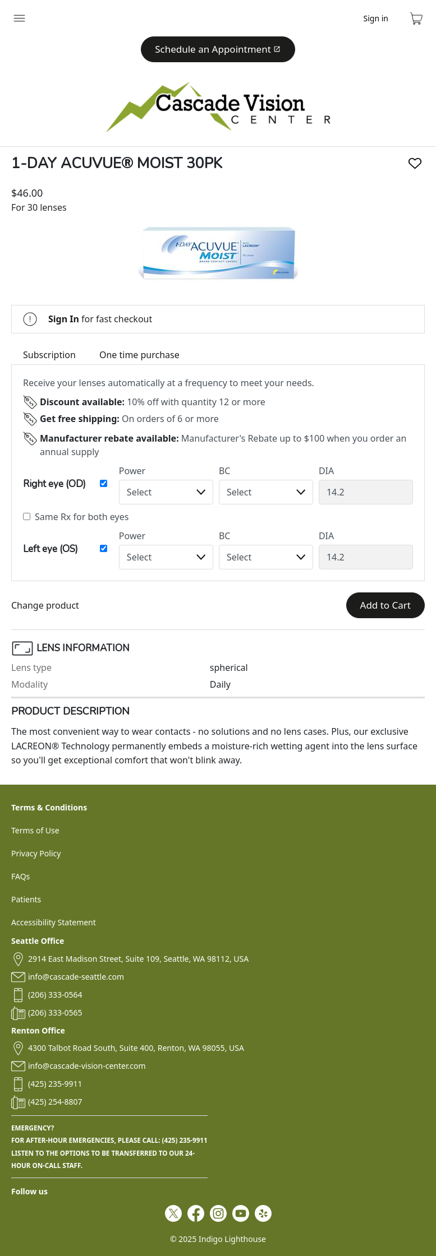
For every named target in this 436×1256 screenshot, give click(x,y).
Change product (45, 605)
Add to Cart (385, 605)
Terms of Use (35, 830)
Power (132, 471)
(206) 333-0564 (55, 994)
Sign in (376, 18)
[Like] (415, 163)
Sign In (63, 319)
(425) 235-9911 (55, 1083)
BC (225, 471)
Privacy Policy (36, 853)
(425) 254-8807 (55, 1101)
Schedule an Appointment (218, 49)
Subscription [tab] (49, 355)
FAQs (20, 876)
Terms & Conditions (49, 807)
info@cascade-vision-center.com (86, 1065)
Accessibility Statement (53, 922)
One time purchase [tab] (139, 355)
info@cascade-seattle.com (76, 976)
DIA (326, 471)
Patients (26, 899)
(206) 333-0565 (55, 1012)
